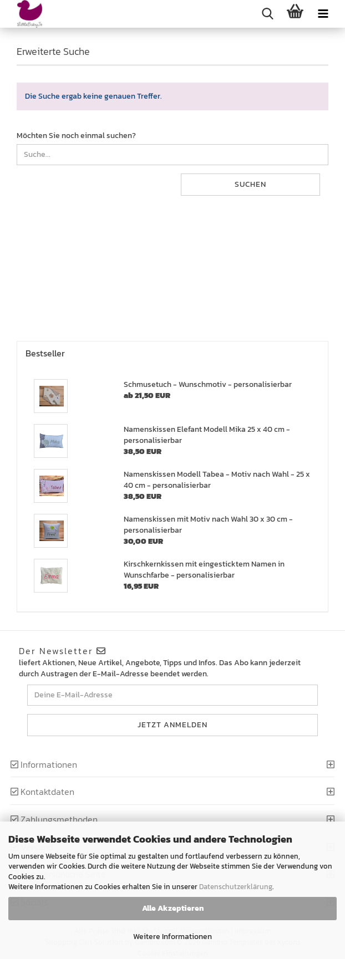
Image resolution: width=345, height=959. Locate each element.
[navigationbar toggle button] (323, 14)
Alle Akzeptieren (173, 908)
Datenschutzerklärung (235, 886)
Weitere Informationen (172, 936)
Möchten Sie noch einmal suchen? (76, 135)
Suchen (250, 184)
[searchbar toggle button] (267, 14)
